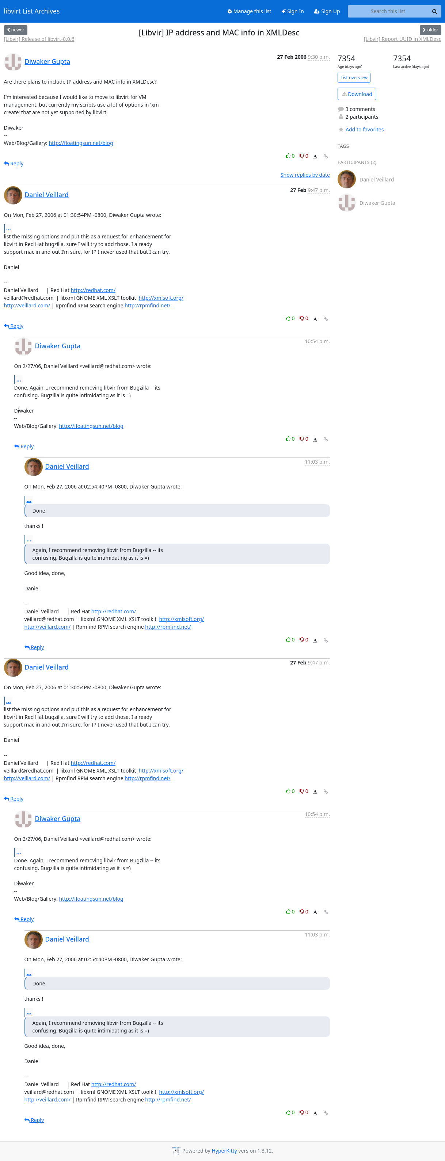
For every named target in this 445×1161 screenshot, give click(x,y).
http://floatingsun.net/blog (81, 142)
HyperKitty (224, 1150)
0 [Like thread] (291, 155)
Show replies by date (305, 174)
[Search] (434, 11)
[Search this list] (388, 11)
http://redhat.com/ (93, 290)
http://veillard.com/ (27, 305)
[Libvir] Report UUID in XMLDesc (402, 38)
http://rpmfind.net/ (147, 305)
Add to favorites (361, 129)
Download (357, 94)
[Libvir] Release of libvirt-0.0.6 (39, 38)
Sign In (293, 11)
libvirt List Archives (32, 11)
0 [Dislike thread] (304, 155)
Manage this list (249, 11)
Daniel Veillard (47, 194)
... (8, 228)
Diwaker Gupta (48, 61)
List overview (354, 77)
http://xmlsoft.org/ (161, 297)
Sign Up (327, 11)
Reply (14, 163)
